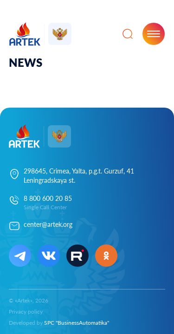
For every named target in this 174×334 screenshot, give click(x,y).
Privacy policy (26, 311)
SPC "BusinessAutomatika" (76, 322)
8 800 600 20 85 (48, 198)
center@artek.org (48, 224)
